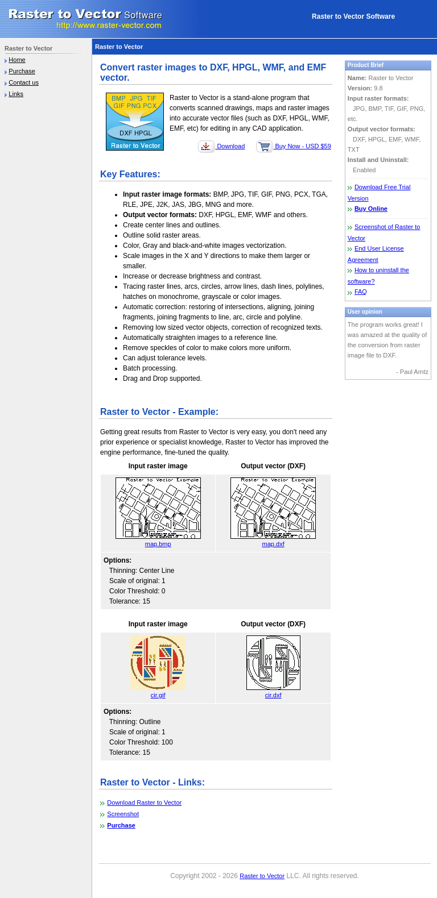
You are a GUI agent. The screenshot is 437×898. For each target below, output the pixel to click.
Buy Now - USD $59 (293, 146)
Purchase (22, 71)
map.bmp (158, 540)
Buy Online (370, 208)
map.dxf (273, 540)
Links (16, 93)
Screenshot (123, 813)
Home (17, 59)
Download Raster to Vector (144, 802)
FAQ (360, 291)
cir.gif (157, 691)
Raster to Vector (262, 875)
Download (221, 146)
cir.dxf (273, 691)
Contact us (24, 82)
